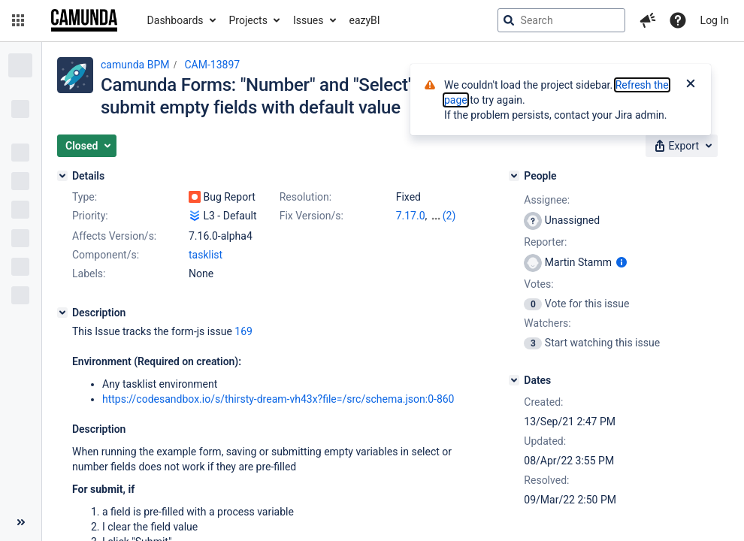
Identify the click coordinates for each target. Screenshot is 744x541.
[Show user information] (621, 262)
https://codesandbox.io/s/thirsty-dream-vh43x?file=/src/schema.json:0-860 (278, 399)
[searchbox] (561, 20)
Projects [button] (248, 20)
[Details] (62, 176)
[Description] (62, 312)
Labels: (88, 273)
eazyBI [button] (364, 20)
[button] (18, 20)
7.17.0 (410, 216)
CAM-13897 (212, 65)
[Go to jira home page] (84, 20)
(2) (449, 216)
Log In (714, 20)
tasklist (205, 255)
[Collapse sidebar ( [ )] (21, 522)
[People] (514, 176)
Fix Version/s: (311, 216)
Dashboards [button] (175, 20)
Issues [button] (308, 20)
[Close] (690, 84)
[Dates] (514, 380)
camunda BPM (135, 65)
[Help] (678, 20)
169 (243, 331)
